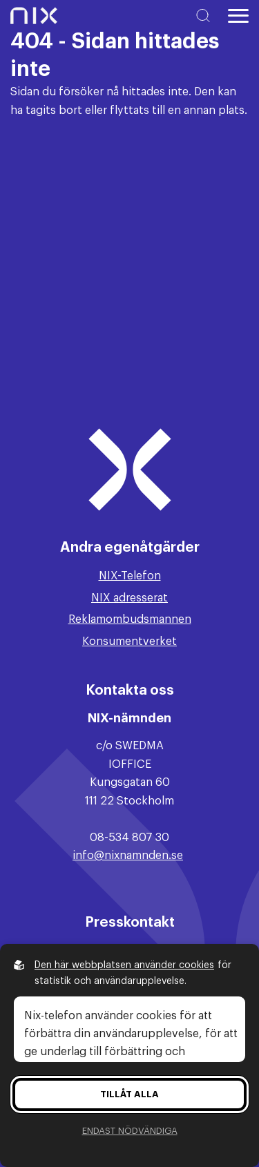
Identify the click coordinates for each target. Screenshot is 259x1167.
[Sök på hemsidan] (206, 15)
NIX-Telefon (130, 575)
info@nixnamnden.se (128, 855)
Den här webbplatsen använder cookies (124, 965)
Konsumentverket (129, 641)
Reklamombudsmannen (129, 619)
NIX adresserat (129, 598)
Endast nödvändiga (130, 1130)
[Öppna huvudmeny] (238, 16)
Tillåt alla (129, 1094)
